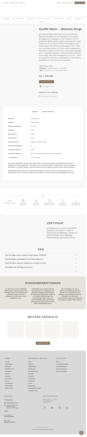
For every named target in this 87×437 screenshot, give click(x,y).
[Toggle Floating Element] (81, 433)
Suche (59, 3)
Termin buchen (80, 3)
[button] (49, 96)
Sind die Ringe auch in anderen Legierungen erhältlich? (26, 255)
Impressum (39, 427)
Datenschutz (45, 427)
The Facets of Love (49, 70)
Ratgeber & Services (37, 358)
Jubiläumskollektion (52, 68)
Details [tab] (35, 111)
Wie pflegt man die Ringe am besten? (19, 267)
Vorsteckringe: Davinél (61, 70)
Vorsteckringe (62, 68)
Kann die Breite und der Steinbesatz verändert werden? (25, 263)
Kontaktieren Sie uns (68, 3)
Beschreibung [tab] (48, 111)
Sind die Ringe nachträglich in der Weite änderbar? (24, 259)
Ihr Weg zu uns (14, 3)
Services (22, 3)
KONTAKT (8, 396)
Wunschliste (5, 3)
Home (7, 358)
